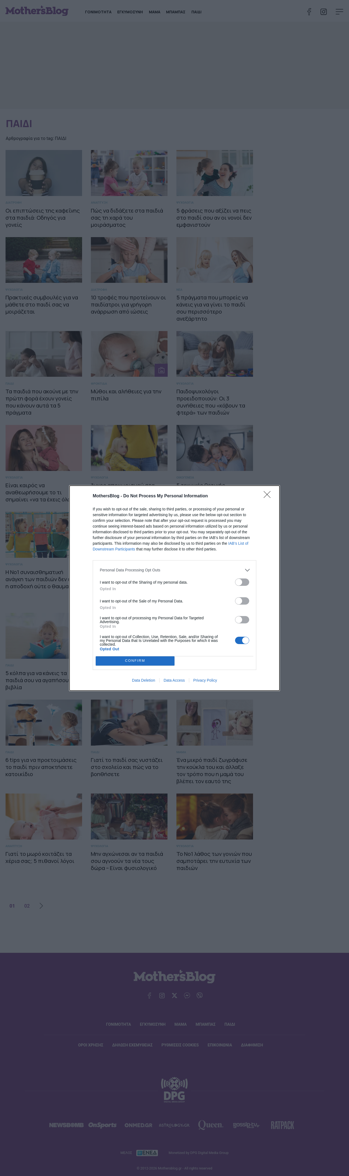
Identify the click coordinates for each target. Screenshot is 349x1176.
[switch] (242, 582)
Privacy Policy (205, 680)
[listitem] (174, 570)
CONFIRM (135, 661)
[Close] (269, 496)
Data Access (174, 680)
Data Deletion (143, 680)
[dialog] (174, 588)
